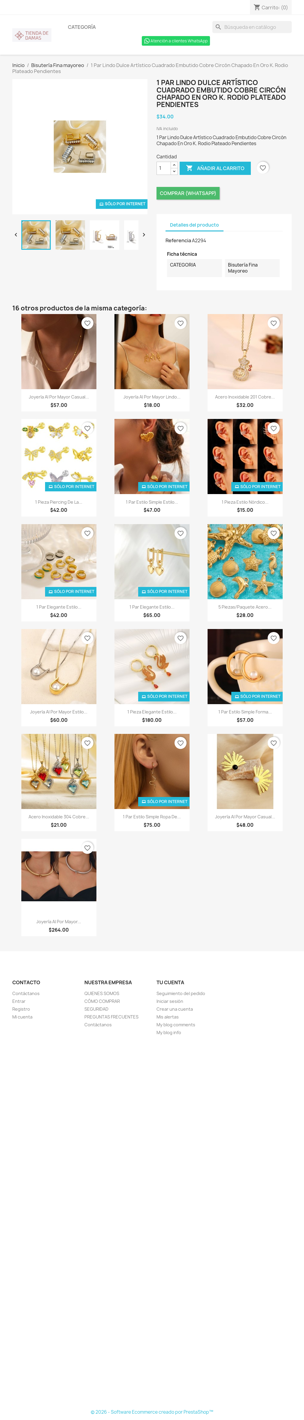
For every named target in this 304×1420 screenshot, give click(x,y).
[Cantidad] (164, 168)
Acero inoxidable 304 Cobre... (59, 817)
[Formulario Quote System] (152, 1222)
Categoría (82, 27)
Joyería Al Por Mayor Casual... (59, 397)
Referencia (178, 240)
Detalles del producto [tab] (194, 225)
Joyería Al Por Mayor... (58, 921)
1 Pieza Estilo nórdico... (245, 502)
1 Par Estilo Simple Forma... (245, 712)
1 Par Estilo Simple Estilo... (152, 502)
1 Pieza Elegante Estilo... (152, 712)
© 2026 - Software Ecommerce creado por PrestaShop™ (152, 1412)
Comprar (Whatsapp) (188, 193)
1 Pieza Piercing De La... (58, 502)
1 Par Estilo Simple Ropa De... (152, 817)
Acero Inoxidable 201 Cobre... (245, 397)
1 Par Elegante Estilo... (58, 607)
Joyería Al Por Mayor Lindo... (152, 397)
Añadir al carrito (215, 168)
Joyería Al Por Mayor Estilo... (58, 712)
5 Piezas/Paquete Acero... (245, 607)
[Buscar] (252, 27)
